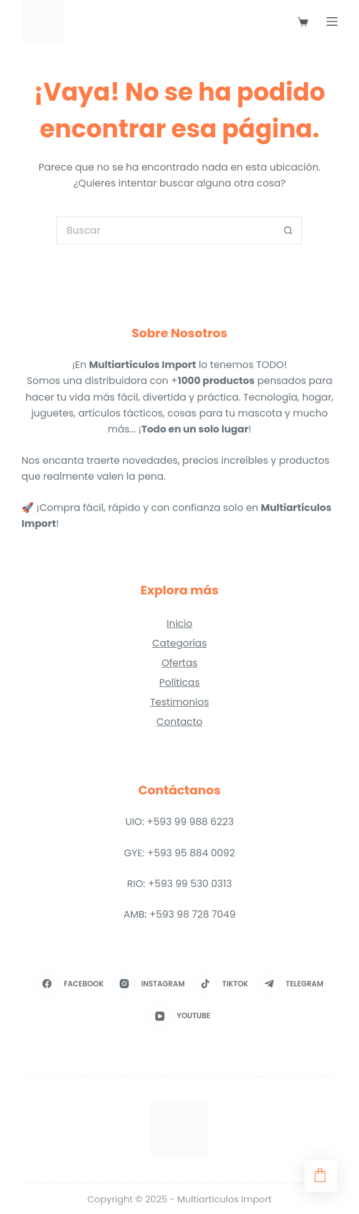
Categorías (179, 643)
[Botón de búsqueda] (288, 230)
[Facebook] (70, 984)
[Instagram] (149, 984)
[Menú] (332, 21)
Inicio (179, 624)
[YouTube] (179, 1016)
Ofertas (179, 663)
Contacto (179, 722)
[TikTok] (221, 984)
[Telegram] (290, 984)
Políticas (179, 682)
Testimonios (179, 702)
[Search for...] (165, 230)
